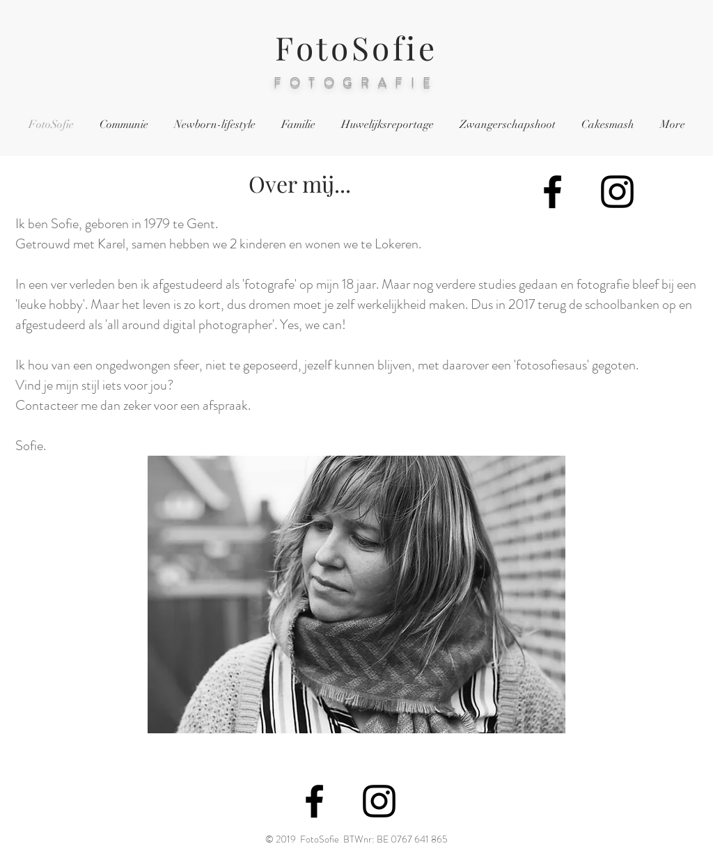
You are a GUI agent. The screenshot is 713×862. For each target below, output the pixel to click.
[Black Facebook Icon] (552, 192)
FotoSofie (356, 47)
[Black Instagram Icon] (617, 192)
